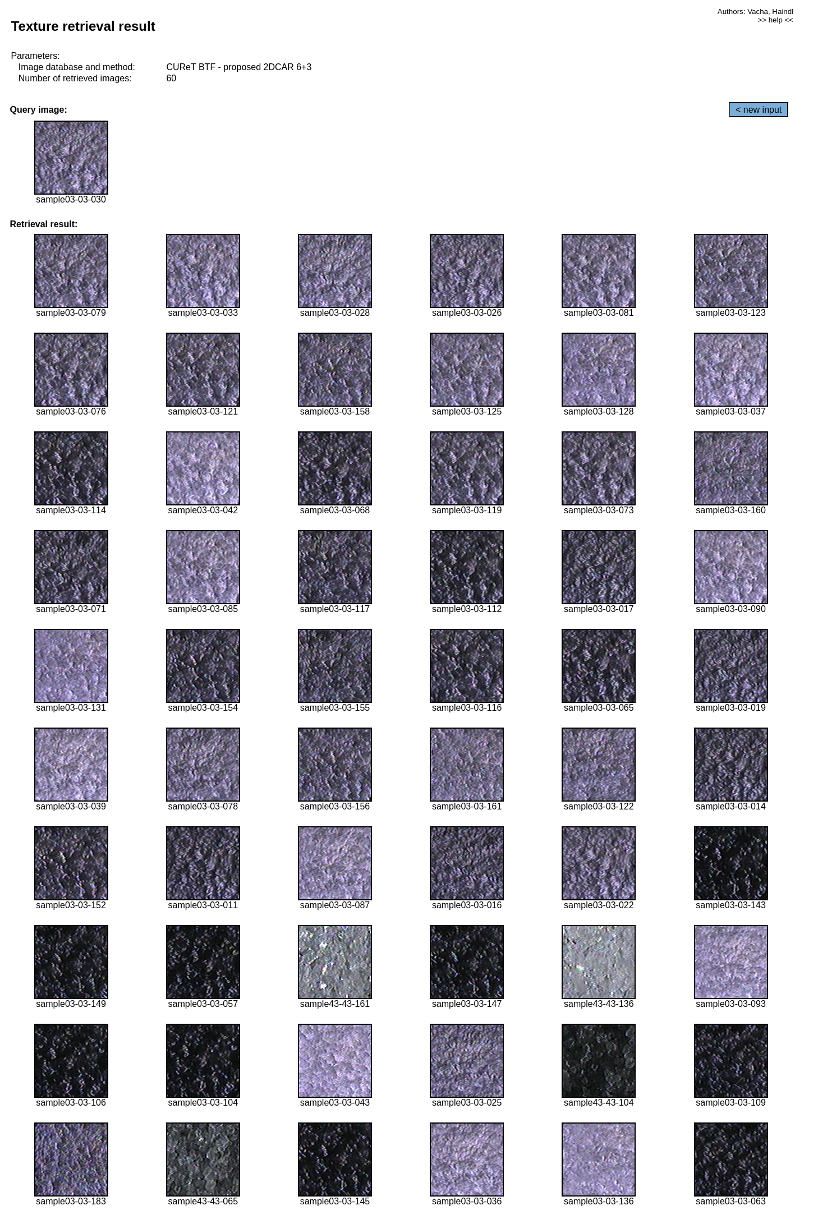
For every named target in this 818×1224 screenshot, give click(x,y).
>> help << (775, 20)
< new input (759, 109)
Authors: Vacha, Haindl (755, 11)
